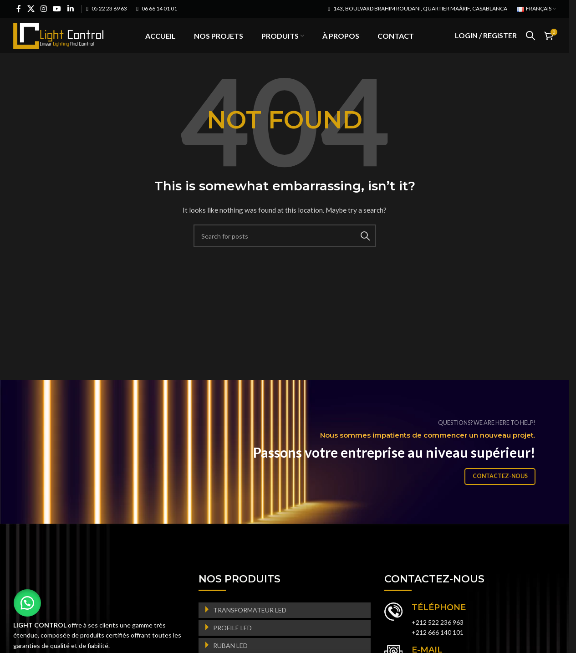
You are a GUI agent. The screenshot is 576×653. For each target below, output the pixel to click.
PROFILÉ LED (232, 640)
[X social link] (30, 8)
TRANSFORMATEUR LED (249, 623)
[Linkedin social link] (70, 8)
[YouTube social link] (57, 8)
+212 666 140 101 (438, 645)
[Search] (530, 42)
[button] (27, 603)
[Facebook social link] (18, 8)
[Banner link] (288, 464)
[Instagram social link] (43, 8)
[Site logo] (58, 41)
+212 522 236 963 (438, 635)
